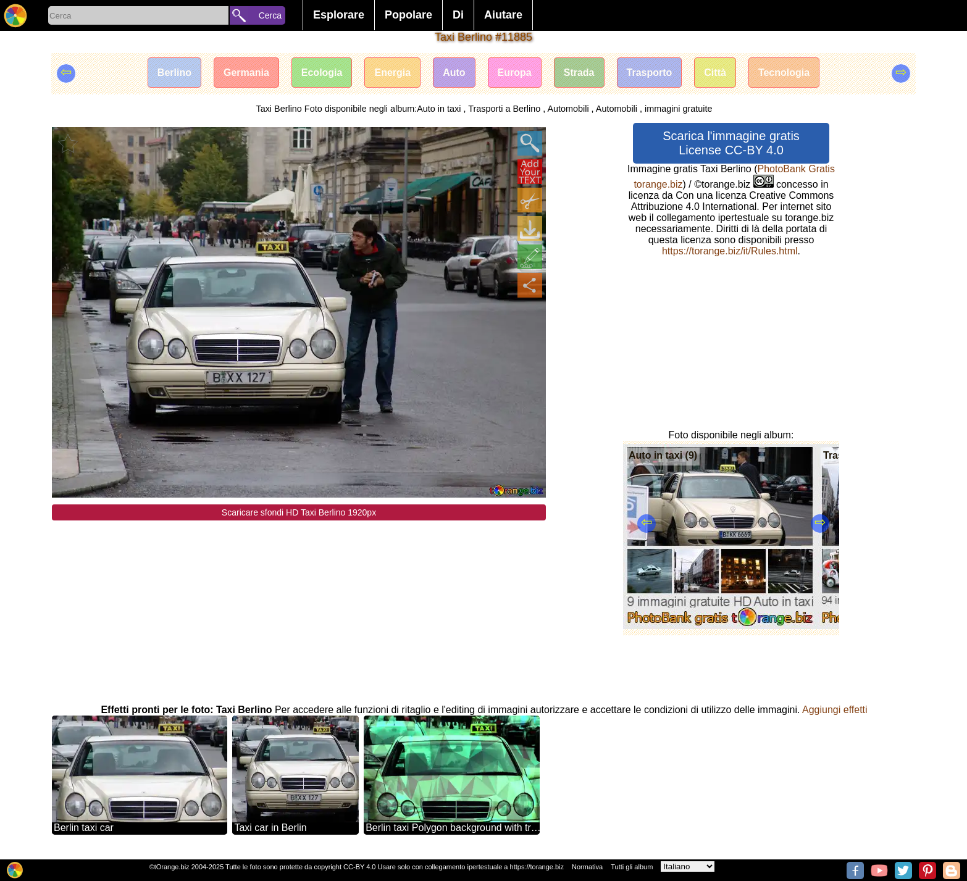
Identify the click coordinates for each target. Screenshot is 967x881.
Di (458, 15)
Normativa (587, 867)
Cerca (270, 15)
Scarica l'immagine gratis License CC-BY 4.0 (731, 143)
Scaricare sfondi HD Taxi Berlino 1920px (299, 512)
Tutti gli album (632, 867)
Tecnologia (784, 72)
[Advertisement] (299, 606)
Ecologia (322, 72)
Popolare (408, 15)
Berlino (174, 72)
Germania (246, 72)
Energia (392, 72)
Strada (579, 72)
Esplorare (338, 15)
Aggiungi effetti (835, 709)
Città (715, 72)
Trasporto (649, 72)
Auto (454, 72)
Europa (515, 72)
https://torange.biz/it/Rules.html (730, 251)
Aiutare (503, 15)
